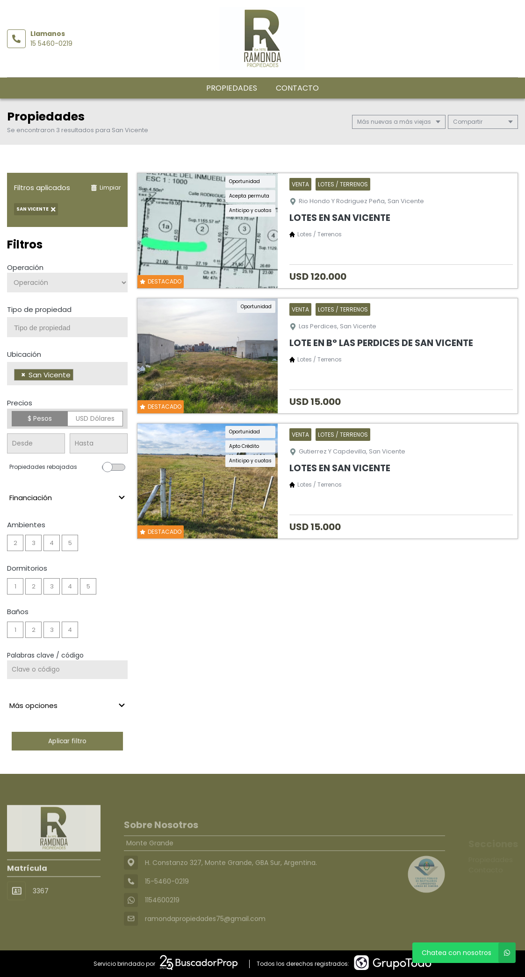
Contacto (297, 88)
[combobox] (67, 327)
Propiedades (231, 88)
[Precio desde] (36, 443)
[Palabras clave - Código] (67, 669)
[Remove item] (23, 374)
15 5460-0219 (51, 43)
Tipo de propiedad (39, 309)
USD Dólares (95, 418)
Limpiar (106, 187)
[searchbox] (71, 328)
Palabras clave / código (45, 655)
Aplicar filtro (67, 740)
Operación (25, 267)
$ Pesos (40, 418)
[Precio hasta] (99, 443)
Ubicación (24, 354)
